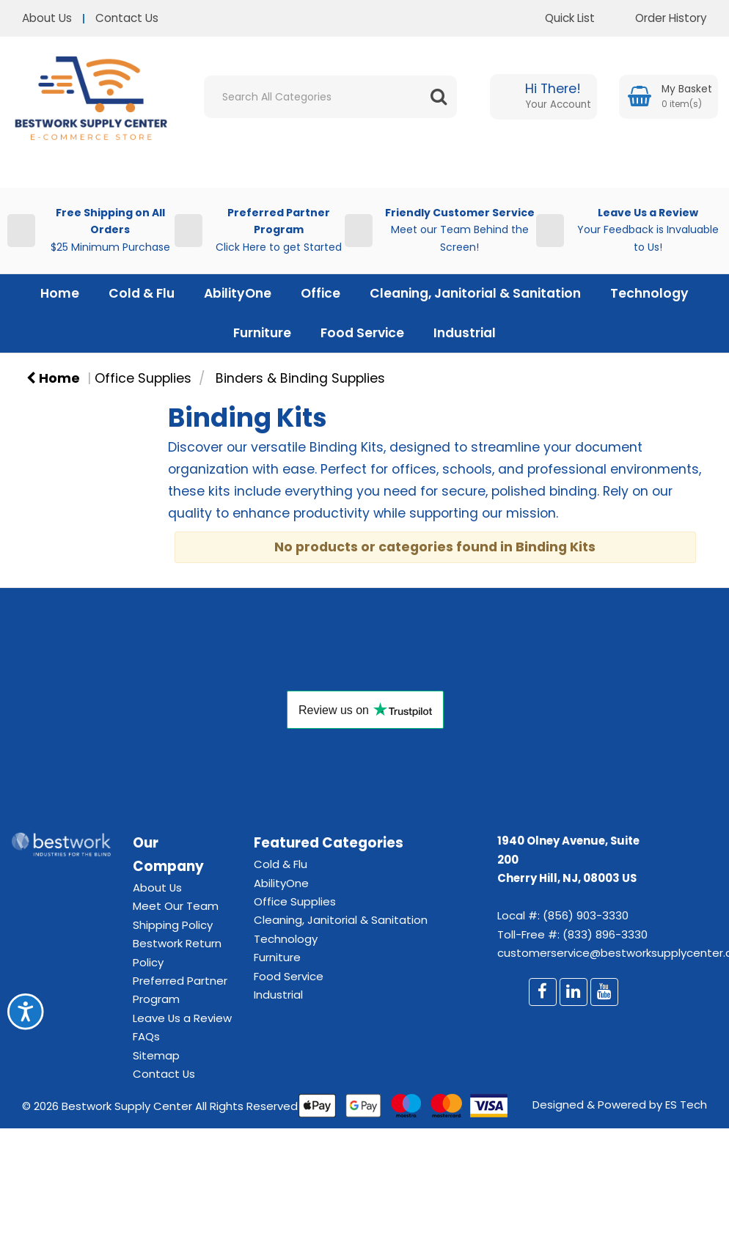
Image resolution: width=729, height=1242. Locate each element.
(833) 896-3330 (605, 934)
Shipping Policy (173, 925)
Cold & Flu (142, 293)
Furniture (262, 333)
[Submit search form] (438, 97)
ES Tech (686, 1105)
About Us (47, 18)
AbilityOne (237, 293)
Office (320, 293)
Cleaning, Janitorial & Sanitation (475, 293)
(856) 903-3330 (586, 915)
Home (59, 293)
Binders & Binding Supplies (300, 378)
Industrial (464, 333)
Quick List (559, 18)
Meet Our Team (176, 906)
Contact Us (126, 18)
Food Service (362, 333)
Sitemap (156, 1055)
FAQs (146, 1036)
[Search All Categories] (330, 97)
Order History (660, 18)
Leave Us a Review (182, 1018)
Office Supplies (143, 378)
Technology (649, 293)
